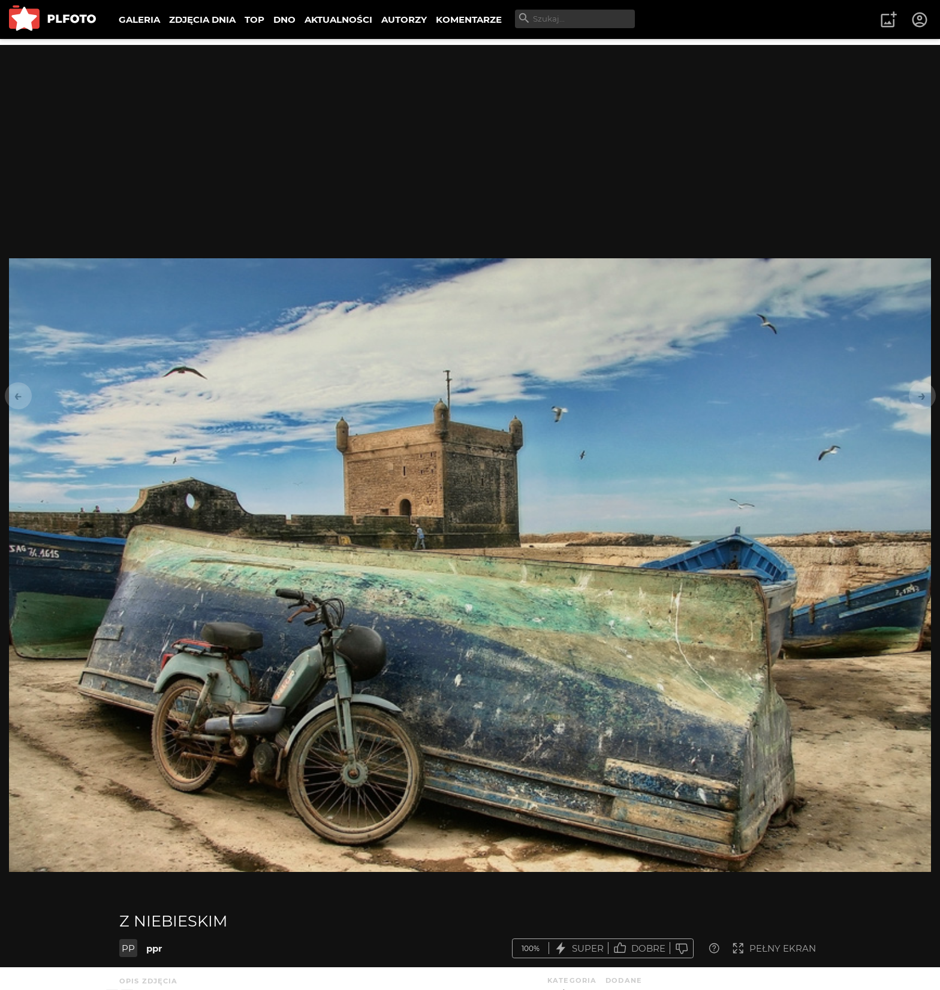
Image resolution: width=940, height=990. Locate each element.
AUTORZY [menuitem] (404, 19)
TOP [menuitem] (254, 19)
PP (128, 948)
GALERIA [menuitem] (139, 19)
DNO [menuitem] (284, 19)
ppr (154, 948)
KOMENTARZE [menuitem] (469, 19)
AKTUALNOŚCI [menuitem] (338, 19)
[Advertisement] (470, 129)
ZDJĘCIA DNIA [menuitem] (202, 19)
